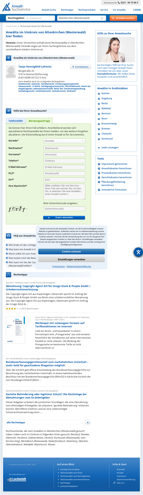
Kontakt (120, 472)
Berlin (105, 103)
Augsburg (107, 98)
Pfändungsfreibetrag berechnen (113, 183)
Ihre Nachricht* (18, 185)
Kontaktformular (107, 73)
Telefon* (14, 160)
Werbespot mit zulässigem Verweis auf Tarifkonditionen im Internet (59, 324)
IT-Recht (36, 86)
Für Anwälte (119, 9)
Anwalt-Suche (49, 9)
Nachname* (16, 148)
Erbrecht (36, 83)
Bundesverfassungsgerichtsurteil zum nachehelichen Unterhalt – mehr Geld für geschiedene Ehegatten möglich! (47, 363)
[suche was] (27, 18)
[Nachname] (64, 148)
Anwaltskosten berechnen (117, 168)
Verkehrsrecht (59, 91)
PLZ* (11, 173)
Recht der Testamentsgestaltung (69, 88)
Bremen (106, 128)
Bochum (106, 113)
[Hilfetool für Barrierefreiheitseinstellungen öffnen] (138, 252)
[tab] (15, 121)
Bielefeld (106, 108)
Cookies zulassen (71, 251)
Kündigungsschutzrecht (52, 86)
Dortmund (107, 138)
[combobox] (64, 140)
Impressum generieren (114, 163)
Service (104, 9)
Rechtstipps (67, 9)
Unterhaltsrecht (43, 91)
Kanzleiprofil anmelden (70, 469)
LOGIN (137, 9)
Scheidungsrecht (26, 91)
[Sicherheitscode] (64, 208)
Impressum (58, 266)
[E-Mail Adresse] (64, 167)
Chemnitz (107, 133)
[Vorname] (64, 154)
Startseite (121, 469)
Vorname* (15, 154)
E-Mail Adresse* (18, 167)
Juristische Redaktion (69, 486)
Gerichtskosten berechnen (117, 177)
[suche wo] (79, 18)
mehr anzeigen (110, 147)
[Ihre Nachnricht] (64, 192)
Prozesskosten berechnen (116, 172)
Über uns (120, 483)
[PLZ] (64, 173)
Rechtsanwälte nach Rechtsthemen (75, 479)
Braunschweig (109, 123)
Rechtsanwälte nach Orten (71, 473)
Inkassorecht (24, 86)
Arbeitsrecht (24, 83)
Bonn (104, 118)
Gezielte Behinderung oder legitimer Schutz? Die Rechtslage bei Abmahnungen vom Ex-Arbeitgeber (46, 395)
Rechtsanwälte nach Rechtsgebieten (75, 476)
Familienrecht (47, 83)
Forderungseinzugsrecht (67, 83)
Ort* (11, 179)
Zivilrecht (71, 91)
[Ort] (64, 179)
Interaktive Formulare (114, 189)
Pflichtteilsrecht (72, 86)
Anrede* (13, 140)
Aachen (105, 93)
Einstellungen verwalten (71, 259)
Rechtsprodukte (86, 9)
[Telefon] (64, 160)
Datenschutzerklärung (79, 266)
